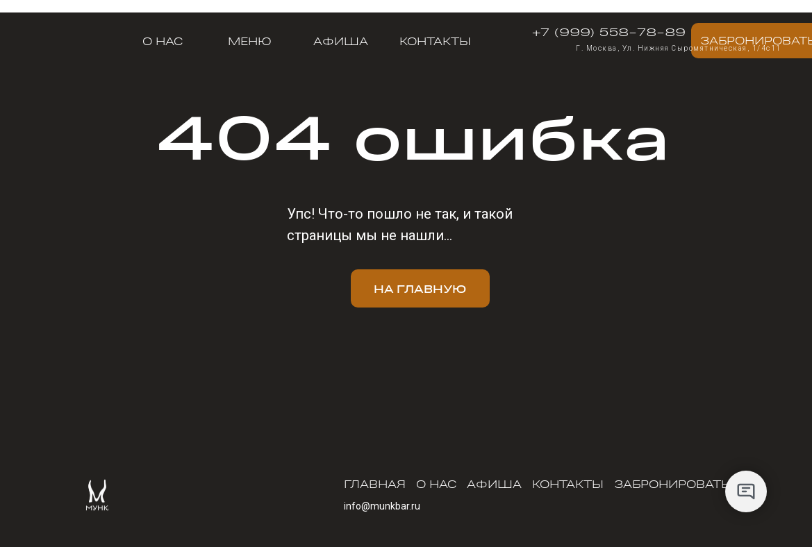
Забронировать (671, 484)
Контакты (435, 41)
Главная (375, 484)
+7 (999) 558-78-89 (609, 31)
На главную (420, 288)
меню (250, 41)
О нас (162, 41)
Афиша (340, 41)
